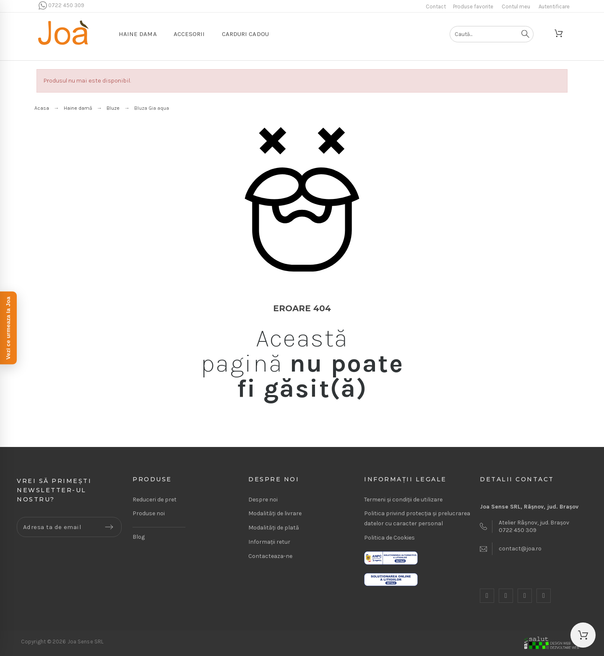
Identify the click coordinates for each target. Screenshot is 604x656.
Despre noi (263, 499)
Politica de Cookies (389, 537)
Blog (139, 536)
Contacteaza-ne (270, 556)
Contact (436, 6)
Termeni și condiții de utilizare (403, 499)
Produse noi (149, 513)
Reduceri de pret (155, 499)
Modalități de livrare (275, 513)
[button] (583, 635)
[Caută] (492, 34)
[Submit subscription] (109, 527)
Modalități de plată (273, 527)
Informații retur (269, 541)
